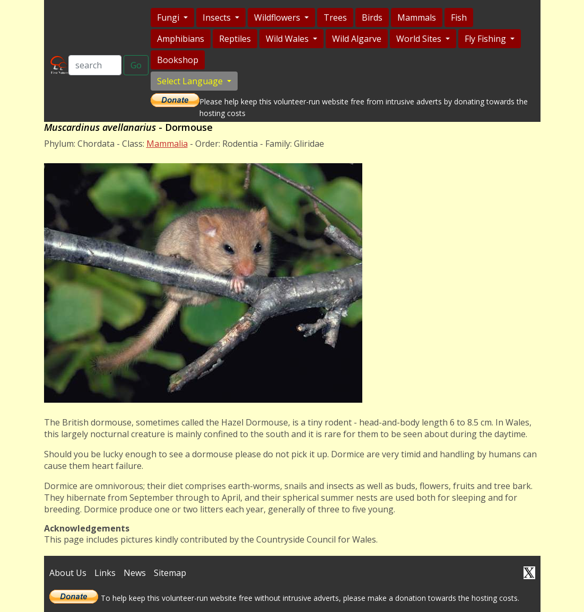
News (135, 573)
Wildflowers (278, 17)
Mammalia (167, 143)
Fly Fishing (486, 39)
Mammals (416, 17)
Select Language (191, 81)
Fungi (169, 17)
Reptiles (235, 39)
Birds (372, 17)
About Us (67, 573)
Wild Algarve (356, 39)
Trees (335, 17)
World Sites (419, 39)
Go (136, 65)
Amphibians (180, 39)
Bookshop (177, 60)
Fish (459, 17)
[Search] (94, 65)
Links (105, 573)
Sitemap (170, 573)
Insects (218, 17)
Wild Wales (288, 39)
